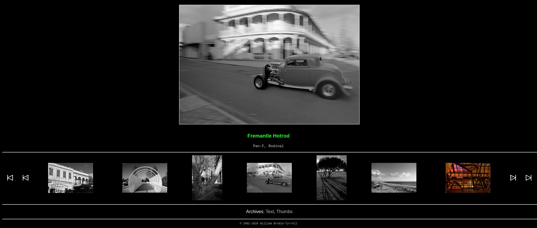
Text (270, 211)
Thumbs (284, 211)
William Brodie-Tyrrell (278, 223)
